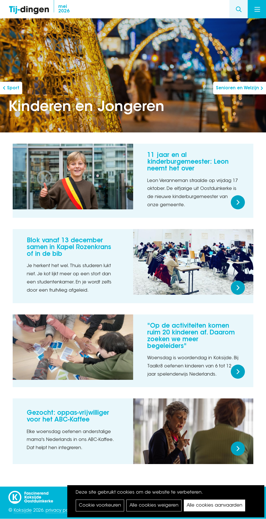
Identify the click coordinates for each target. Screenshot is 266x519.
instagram (195, 9)
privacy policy (61, 510)
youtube (218, 9)
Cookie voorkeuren (100, 505)
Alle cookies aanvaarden (214, 505)
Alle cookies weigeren (153, 505)
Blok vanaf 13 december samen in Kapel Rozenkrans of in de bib (69, 248)
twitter (207, 9)
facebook (184, 9)
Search (238, 9)
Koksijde (23, 510)
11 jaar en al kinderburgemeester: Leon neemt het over (188, 162)
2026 (64, 9)
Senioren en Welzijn (237, 88)
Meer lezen (238, 202)
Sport (13, 88)
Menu (257, 9)
